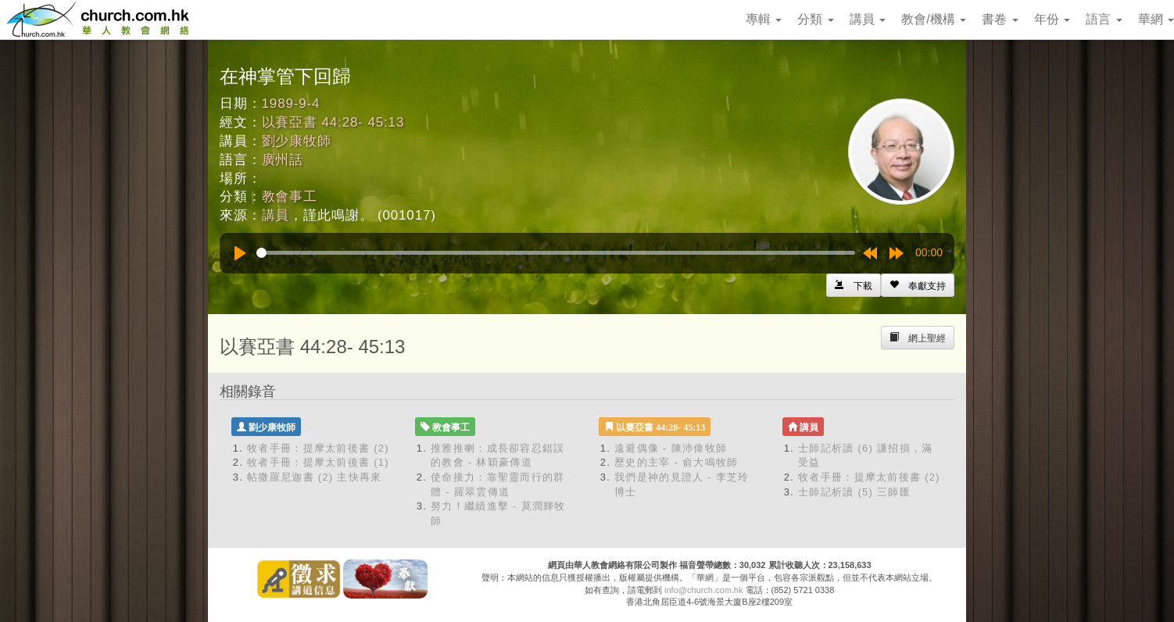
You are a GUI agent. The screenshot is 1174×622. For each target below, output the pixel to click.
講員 (868, 19)
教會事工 (289, 196)
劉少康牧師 (296, 141)
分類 (815, 19)
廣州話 (283, 159)
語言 (1104, 19)
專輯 (764, 19)
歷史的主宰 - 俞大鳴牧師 (676, 462)
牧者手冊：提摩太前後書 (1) (318, 462)
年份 (1052, 19)
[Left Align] (917, 285)
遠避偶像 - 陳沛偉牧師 (670, 448)
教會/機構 (933, 19)
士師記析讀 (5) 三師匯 (854, 492)
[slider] (555, 252)
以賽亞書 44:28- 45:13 (333, 122)
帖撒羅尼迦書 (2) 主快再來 (314, 477)
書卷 (1000, 19)
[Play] (239, 253)
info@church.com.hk (703, 590)
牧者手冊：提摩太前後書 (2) (318, 448)
